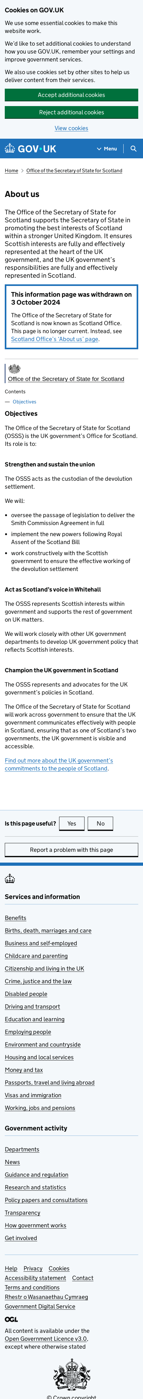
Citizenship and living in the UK (44, 968)
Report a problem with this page (71, 849)
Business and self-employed (41, 943)
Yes (76, 823)
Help (11, 1268)
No (105, 823)
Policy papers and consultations (46, 1200)
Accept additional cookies (71, 94)
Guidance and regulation (36, 1174)
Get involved (21, 1238)
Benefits (15, 917)
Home (11, 171)
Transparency (22, 1212)
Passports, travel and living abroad (50, 1082)
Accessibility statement (35, 1278)
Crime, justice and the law (38, 981)
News (12, 1162)
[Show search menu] (133, 148)
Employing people (28, 1031)
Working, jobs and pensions (40, 1107)
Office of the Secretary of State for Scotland (74, 171)
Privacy (33, 1268)
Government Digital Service (40, 1306)
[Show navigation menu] (107, 148)
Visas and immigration (33, 1095)
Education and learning (35, 1019)
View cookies (71, 128)
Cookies (59, 1268)
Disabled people (26, 993)
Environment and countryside (43, 1044)
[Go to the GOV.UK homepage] (30, 149)
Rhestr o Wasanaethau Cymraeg (46, 1297)
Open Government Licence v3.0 (46, 1338)
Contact (82, 1278)
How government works (35, 1225)
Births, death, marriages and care (48, 930)
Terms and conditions (32, 1287)
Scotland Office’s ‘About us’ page (54, 339)
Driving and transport (32, 1006)
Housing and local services (39, 1057)
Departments (22, 1149)
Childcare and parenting (36, 955)
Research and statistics (35, 1187)
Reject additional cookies (71, 112)
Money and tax (24, 1069)
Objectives (24, 402)
